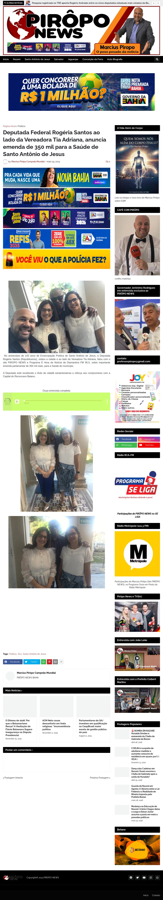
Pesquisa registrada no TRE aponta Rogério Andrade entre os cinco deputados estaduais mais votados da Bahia (91, 3)
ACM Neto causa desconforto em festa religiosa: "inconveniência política (56, 725)
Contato (156, 895)
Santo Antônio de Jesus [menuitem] (37, 59)
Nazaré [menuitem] (17, 59)
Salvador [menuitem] (59, 59)
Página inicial (9, 126)
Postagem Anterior (14, 778)
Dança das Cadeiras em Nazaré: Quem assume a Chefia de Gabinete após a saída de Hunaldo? (144, 772)
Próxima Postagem (99, 778)
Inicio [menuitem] (6, 59)
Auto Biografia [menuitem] (114, 59)
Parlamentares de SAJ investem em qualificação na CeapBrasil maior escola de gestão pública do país (93, 726)
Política (21, 126)
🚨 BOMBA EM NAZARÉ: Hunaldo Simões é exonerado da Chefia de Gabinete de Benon (143, 735)
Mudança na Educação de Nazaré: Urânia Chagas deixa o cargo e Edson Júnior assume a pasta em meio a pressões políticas (145, 812)
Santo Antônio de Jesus (34, 654)
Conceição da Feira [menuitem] (92, 59)
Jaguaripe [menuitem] (73, 59)
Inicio (145, 895)
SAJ (20, 654)
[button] (154, 3)
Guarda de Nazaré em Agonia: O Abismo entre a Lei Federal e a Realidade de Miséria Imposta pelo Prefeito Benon (145, 791)
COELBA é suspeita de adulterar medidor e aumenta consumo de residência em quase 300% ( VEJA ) (145, 753)
